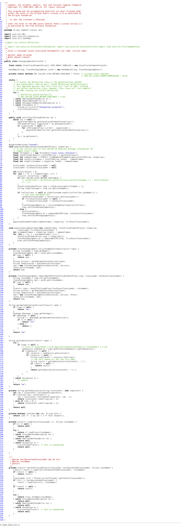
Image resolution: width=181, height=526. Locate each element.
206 (1, 430)
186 (1, 388)
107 (1, 224)
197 (1, 411)
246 (1, 514)
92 (1, 193)
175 (1, 366)
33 (1, 70)
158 (1, 330)
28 (1, 59)
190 (1, 397)
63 (1, 132)
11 (1, 24)
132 (1, 276)
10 (1, 22)
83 (1, 174)
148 (1, 309)
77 (1, 161)
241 (1, 503)
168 (1, 351)
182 (1, 380)
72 (1, 151)
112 (1, 234)
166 (1, 347)
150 (1, 313)
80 (1, 168)
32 (1, 67)
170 (1, 355)
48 (1, 101)
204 (1, 426)
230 (1, 480)
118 (1, 247)
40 (1, 84)
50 (1, 105)
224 (1, 468)
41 (1, 86)
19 (1, 40)
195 (1, 407)
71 (1, 149)
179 (1, 374)
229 (1, 478)
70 (1, 147)
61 (1, 128)
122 (1, 255)
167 (1, 349)
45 (1, 95)
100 (1, 209)
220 (1, 459)
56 (1, 117)
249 (1, 520)
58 (1, 122)
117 (1, 245)
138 (1, 288)
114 (1, 238)
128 (1, 268)
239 (1, 499)
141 (1, 295)
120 (1, 251)
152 (1, 318)
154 (1, 322)
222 (1, 464)
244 (1, 509)
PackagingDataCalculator (31, 61)
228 (1, 476)
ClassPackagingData (32, 205)
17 (1, 36)
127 (1, 265)
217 (1, 453)
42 (1, 88)
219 (1, 457)
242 (1, 505)
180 (1, 376)
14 (1, 30)
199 (1, 416)
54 (1, 113)
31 (1, 65)
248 (1, 518)
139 (1, 291)
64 (1, 134)
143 (1, 299)
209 (1, 436)
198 (1, 414)
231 (1, 482)
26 (1, 55)
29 (1, 61)
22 (1, 47)
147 (1, 307)
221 (1, 461)
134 (1, 280)
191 (1, 399)
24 (1, 51)
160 (1, 334)
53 (1, 111)
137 (1, 286)
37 (1, 78)
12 (1, 26)
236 (1, 493)
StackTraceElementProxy (35, 65)
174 (1, 363)
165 (1, 345)
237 (1, 495)
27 (1, 57)
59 (1, 124)
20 (1, 42)
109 (1, 228)
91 (1, 190)
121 (1, 253)
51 (1, 107)
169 (1, 353)
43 (1, 90)
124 (1, 259)
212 (1, 443)
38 (1, 80)
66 (1, 138)
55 (1, 115)
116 (1, 243)
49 (1, 103)
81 (1, 170)
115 (1, 240)
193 (1, 403)
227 (1, 474)
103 (1, 215)
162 (1, 338)
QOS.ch (16, 525)
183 (1, 382)
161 (1, 336)
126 (1, 263)
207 (1, 432)
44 (1, 92)
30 (1, 63)
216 (1, 451)
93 (1, 195)
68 (1, 143)
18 (1, 38)
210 (1, 439)
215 (1, 449)
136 (1, 284)
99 (1, 207)
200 (1, 418)
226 (1, 472)
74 (1, 155)
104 (1, 218)
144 (1, 301)
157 (1, 328)
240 (1, 501)
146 (1, 305)
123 (1, 257)
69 (1, 145)
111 (1, 232)
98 (1, 205)
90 (1, 188)
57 (1, 120)
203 (1, 424)
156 (1, 326)
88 (1, 184)
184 (1, 384)
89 (1, 186)
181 (1, 378)
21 (1, 45)
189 (1, 395)
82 (1, 172)
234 (1, 489)
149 (1, 311)
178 (1, 372)
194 (1, 405)
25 (1, 53)
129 (1, 270)
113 (1, 236)
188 (1, 393)
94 (1, 197)
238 (1, 497)
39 (1, 82)
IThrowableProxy (41, 117)
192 (1, 401)
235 (1, 491)
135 (1, 282)
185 (1, 386)
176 (1, 368)
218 (1, 455)
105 (1, 220)
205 (1, 428)
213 (1, 445)
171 (1, 357)
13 (1, 28)
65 (1, 136)
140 (1, 293)
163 (1, 341)
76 (1, 159)
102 (1, 213)
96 (1, 201)
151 (1, 316)
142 (1, 297)
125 (1, 261)
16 (1, 34)
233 (1, 486)
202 (1, 422)
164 (1, 343)
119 (1, 249)
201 (1, 420)
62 (1, 130)
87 (1, 182)
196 (1, 409)
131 (1, 274)
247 (1, 516)
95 (1, 199)
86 (1, 180)
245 (1, 511)
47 (1, 99)
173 (1, 361)
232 (1, 484)
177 (1, 370)
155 (1, 324)
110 (1, 230)
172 (1, 359)
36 (1, 76)
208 (1, 434)
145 (1, 303)
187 (1, 391)
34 (1, 72)
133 (1, 278)
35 (1, 74)
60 (1, 126)
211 (1, 441)
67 (1, 140)
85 (1, 178)
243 (1, 507)
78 (1, 163)
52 (1, 109)
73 (1, 153)
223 (1, 466)
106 (1, 222)
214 (1, 447)
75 (1, 157)
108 (1, 226)
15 (1, 32)
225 (1, 470)
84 (1, 176)
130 (1, 272)
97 (1, 203)
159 (1, 332)
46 (1, 97)
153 (1, 320)
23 (1, 49)
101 (1, 211)
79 (1, 165)
